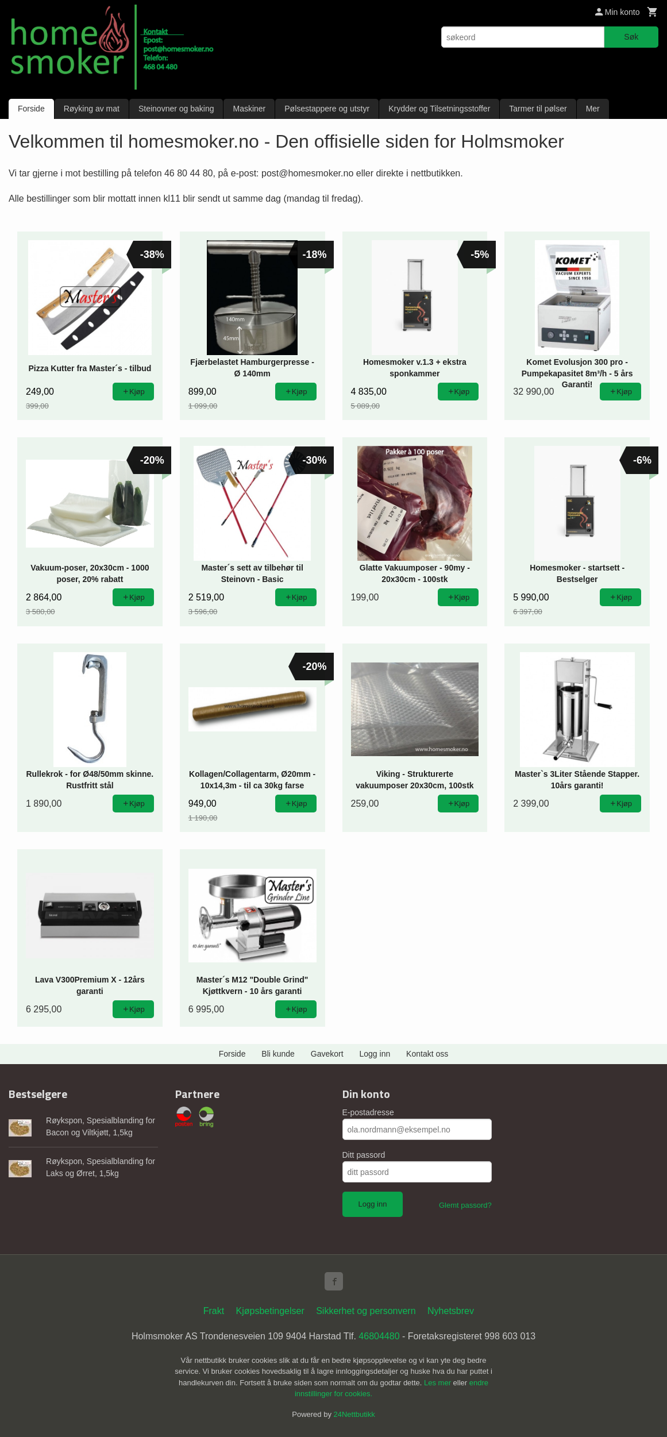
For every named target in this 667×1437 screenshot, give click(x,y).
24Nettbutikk (354, 1414)
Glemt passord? (465, 1205)
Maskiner (249, 108)
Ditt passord (363, 1154)
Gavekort (327, 1053)
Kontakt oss (427, 1053)
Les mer (438, 1382)
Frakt (213, 1311)
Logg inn (375, 1053)
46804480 (378, 1336)
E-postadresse (368, 1112)
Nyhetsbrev (450, 1311)
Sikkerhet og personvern (365, 1311)
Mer (593, 108)
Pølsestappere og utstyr (326, 108)
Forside (31, 108)
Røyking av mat (91, 108)
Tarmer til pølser (537, 108)
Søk (631, 36)
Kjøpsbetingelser (270, 1311)
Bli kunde (278, 1053)
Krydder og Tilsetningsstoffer (439, 108)
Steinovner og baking (176, 108)
